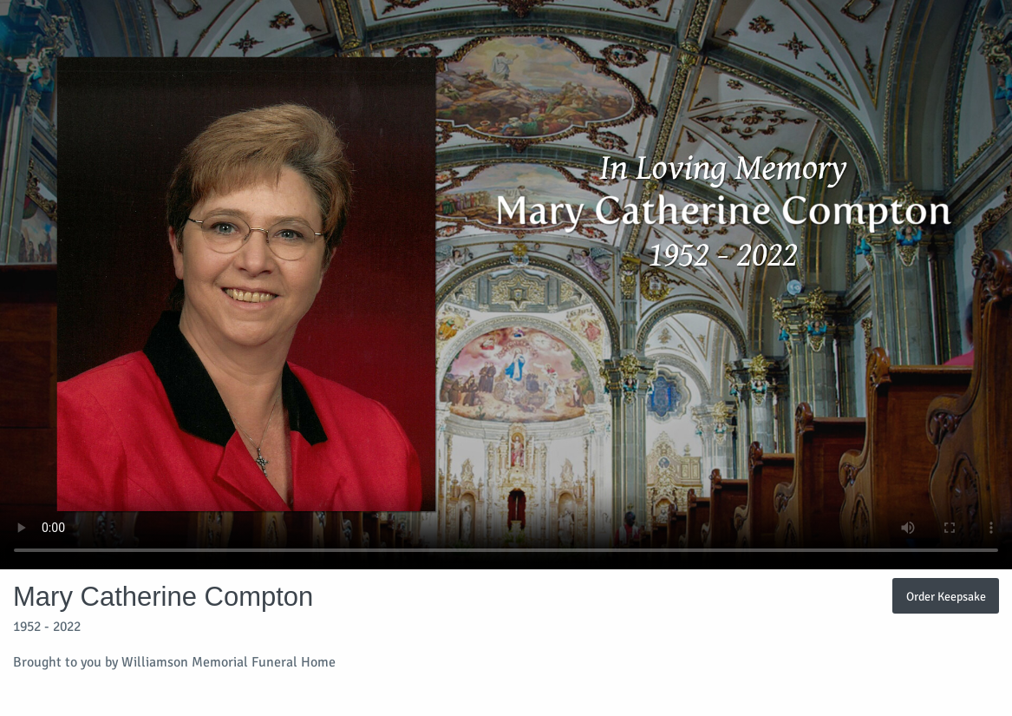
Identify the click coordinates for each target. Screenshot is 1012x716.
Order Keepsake (946, 596)
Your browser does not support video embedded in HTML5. (506, 284)
